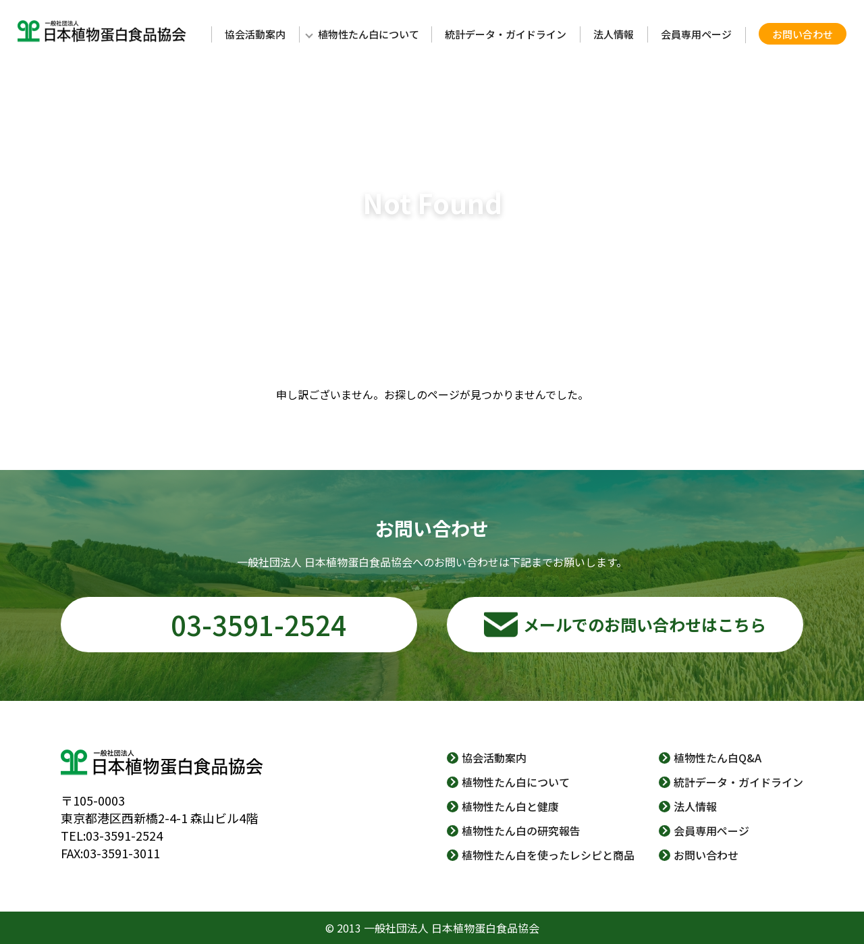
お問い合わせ (802, 34)
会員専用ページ (696, 34)
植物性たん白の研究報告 (521, 830)
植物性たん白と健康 (510, 806)
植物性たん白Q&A (717, 758)
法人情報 (613, 34)
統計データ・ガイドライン (505, 34)
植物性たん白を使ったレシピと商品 (548, 855)
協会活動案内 (255, 34)
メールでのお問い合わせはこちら (644, 624)
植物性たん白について (368, 34)
